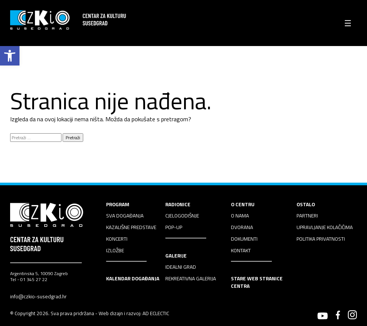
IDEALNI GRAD (180, 267)
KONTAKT (241, 250)
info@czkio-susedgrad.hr (38, 296)
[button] (9, 55)
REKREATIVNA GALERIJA (190, 278)
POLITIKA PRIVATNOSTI (321, 239)
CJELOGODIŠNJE (182, 215)
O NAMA (240, 215)
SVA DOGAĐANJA (125, 215)
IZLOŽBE (115, 250)
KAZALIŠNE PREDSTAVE (131, 227)
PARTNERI (307, 215)
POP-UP (173, 227)
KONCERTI (116, 239)
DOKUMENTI (244, 239)
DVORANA (242, 227)
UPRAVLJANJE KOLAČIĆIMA (325, 227)
